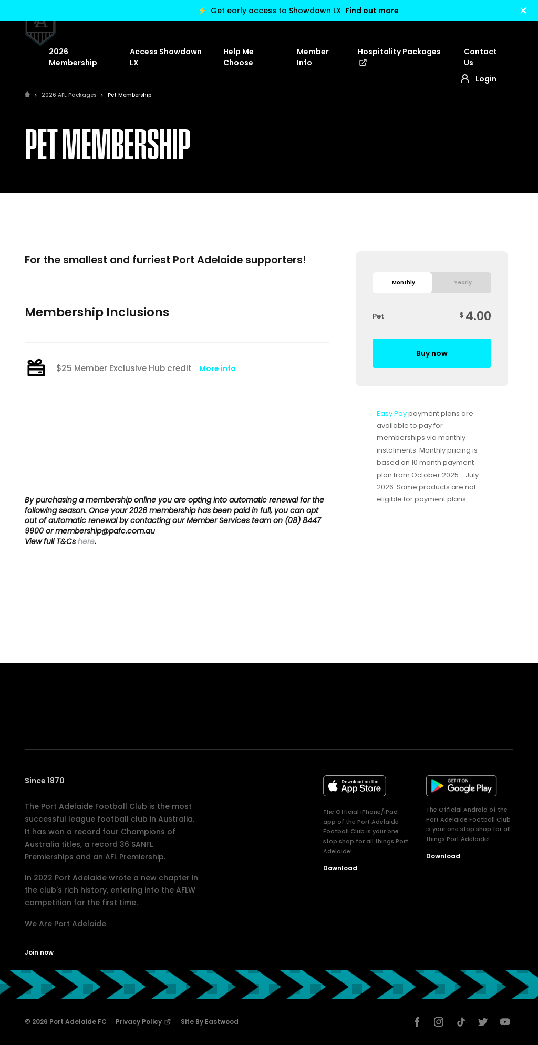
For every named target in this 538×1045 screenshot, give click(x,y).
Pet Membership (129, 95)
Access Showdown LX (166, 57)
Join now (39, 952)
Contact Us (480, 57)
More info (217, 368)
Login (477, 79)
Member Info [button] (313, 57)
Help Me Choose (238, 57)
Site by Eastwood (210, 1021)
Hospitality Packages (399, 57)
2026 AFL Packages (69, 95)
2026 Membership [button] (73, 57)
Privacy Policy (144, 1021)
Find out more (372, 10)
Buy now (432, 353)
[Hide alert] (523, 10)
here (86, 541)
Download (340, 868)
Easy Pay (392, 413)
